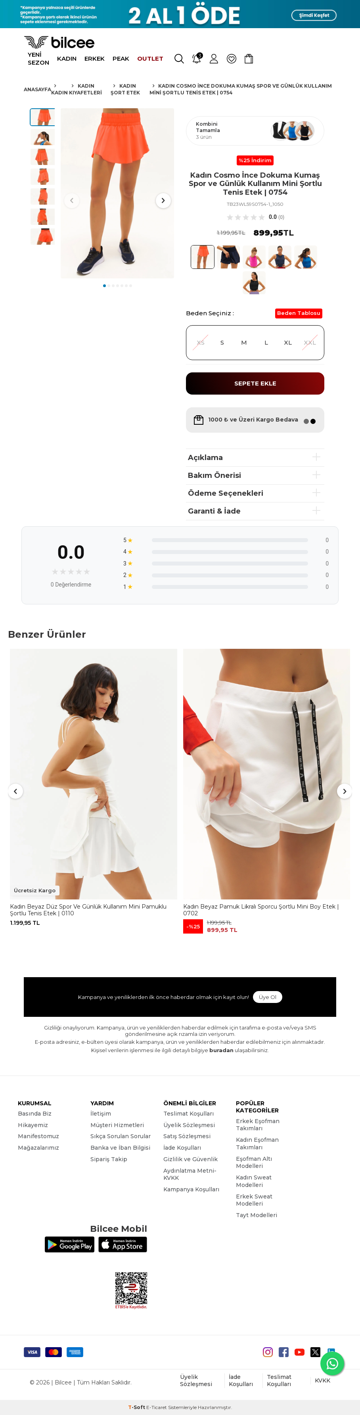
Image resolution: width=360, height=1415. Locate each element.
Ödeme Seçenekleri (225, 493)
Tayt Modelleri (256, 1215)
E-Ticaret (156, 1407)
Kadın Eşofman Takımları (257, 1143)
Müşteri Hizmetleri (117, 1125)
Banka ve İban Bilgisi (120, 1147)
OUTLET (150, 58)
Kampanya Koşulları (191, 1189)
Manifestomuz (38, 1136)
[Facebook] (284, 1352)
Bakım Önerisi (214, 475)
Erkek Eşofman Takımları (258, 1125)
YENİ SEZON (38, 58)
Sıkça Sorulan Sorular (120, 1136)
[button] (104, 285)
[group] (117, 193)
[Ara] (179, 58)
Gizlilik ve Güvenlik (190, 1159)
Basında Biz (35, 1113)
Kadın (59, 93)
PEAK (121, 58)
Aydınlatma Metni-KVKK (189, 1174)
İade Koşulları (182, 1147)
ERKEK (94, 58)
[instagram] (268, 1352)
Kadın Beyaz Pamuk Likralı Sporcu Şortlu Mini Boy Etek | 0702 (261, 910)
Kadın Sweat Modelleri (254, 1181)
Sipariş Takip (108, 1159)
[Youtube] (299, 1352)
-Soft (137, 1407)
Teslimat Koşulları (188, 1113)
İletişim (100, 1113)
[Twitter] (315, 1352)
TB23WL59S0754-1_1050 (255, 204)
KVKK (322, 1380)
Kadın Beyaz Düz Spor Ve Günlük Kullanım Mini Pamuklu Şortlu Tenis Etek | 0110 (88, 910)
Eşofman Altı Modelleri (254, 1162)
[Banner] (180, 14)
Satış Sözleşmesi (187, 1136)
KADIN (67, 58)
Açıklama (205, 457)
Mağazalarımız (38, 1147)
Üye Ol (267, 997)
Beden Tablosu (298, 313)
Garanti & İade (214, 511)
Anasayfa (37, 89)
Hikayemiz (33, 1125)
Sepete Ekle (255, 383)
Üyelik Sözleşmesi (189, 1125)
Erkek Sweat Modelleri (254, 1200)
